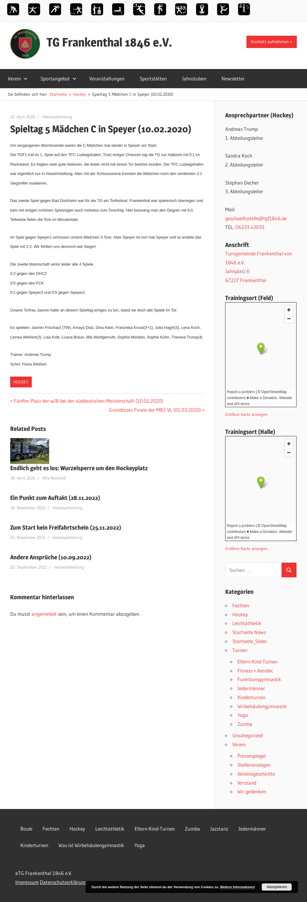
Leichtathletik (246, 623)
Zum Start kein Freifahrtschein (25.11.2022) (65, 527)
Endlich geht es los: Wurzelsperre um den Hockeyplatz (79, 468)
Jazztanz (219, 828)
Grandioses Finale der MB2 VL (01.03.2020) (155, 410)
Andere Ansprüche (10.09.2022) (50, 557)
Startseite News (249, 632)
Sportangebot (58, 78)
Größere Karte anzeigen (246, 414)
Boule (26, 828)
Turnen (239, 650)
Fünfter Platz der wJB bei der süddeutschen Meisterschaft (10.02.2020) (88, 401)
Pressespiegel (251, 756)
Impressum (27, 882)
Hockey (20, 382)
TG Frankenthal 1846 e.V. (109, 42)
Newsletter (233, 78)
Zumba (244, 724)
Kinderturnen (251, 697)
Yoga (242, 715)
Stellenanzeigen (254, 765)
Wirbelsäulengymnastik (262, 706)
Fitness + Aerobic (255, 670)
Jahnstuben (194, 78)
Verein (18, 78)
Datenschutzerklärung (63, 882)
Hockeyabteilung (57, 116)
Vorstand (246, 783)
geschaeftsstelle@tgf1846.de (256, 218)
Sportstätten (153, 78)
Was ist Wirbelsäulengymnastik (91, 845)
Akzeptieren (277, 887)
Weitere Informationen (237, 887)
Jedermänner (251, 688)
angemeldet (44, 614)
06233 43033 (249, 227)
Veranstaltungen (106, 78)
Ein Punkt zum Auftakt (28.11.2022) (55, 497)
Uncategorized (247, 735)
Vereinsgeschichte (256, 774)
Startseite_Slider (249, 641)
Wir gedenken (251, 791)
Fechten (240, 605)
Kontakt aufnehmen (270, 41)
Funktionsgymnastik (259, 679)
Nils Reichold (54, 478)
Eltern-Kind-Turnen (257, 661)
